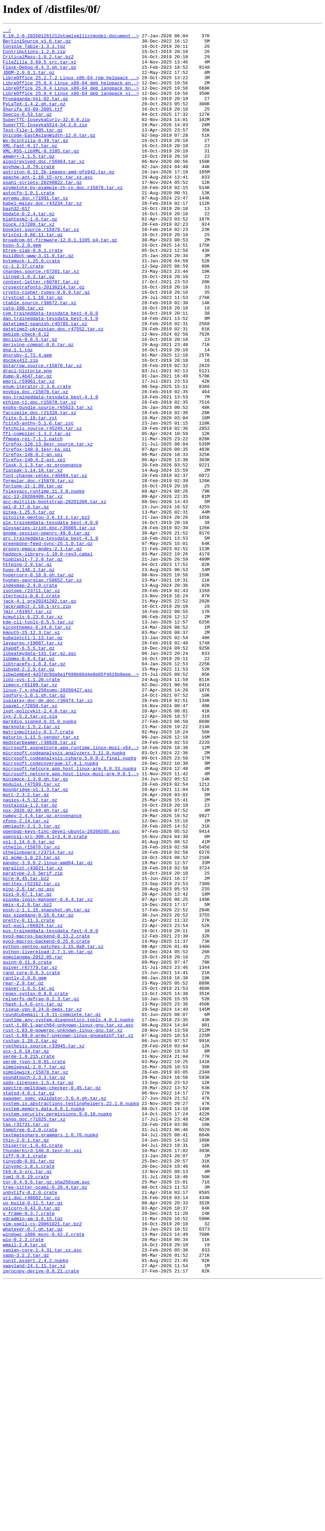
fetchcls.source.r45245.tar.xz (42, 509)
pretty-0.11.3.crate (28, 1099)
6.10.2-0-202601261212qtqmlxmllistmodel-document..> (71, 38)
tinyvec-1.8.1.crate (28, 1394)
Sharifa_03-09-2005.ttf (33, 125)
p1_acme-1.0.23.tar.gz (31, 1024)
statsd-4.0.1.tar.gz (28, 1306)
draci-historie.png (27, 439)
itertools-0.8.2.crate (31, 710)
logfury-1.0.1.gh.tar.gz (34, 829)
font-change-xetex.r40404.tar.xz (45, 565)
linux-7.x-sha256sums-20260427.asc (48, 823)
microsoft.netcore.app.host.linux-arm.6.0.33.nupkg (69, 917)
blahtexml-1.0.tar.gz (30, 257)
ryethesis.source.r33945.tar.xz (43, 1250)
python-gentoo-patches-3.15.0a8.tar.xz (53, 1130)
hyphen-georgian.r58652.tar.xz (42, 691)
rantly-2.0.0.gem (24, 1168)
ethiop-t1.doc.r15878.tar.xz (39, 477)
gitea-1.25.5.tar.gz (28, 609)
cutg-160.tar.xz (23, 364)
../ (7, 31)
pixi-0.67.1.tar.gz (27, 1068)
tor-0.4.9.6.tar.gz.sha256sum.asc (46, 1413)
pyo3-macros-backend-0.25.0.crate (46, 1124)
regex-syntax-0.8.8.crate (35, 1187)
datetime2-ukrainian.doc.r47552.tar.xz (53, 389)
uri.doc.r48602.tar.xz (31, 1432)
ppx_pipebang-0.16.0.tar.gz (38, 1093)
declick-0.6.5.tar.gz (30, 402)
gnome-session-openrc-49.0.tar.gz (46, 634)
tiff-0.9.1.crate (24, 1382)
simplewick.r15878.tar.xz (35, 1281)
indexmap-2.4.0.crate (30, 697)
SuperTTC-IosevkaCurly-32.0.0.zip (46, 138)
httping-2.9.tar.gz (27, 672)
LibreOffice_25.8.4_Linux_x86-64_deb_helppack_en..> (71, 94)
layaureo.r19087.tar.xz (33, 766)
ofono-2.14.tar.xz (26, 980)
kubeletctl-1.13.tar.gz (33, 760)
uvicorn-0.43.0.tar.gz (31, 1444)
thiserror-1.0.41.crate (33, 1369)
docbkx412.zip (20, 427)
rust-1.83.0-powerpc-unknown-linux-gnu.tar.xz (63, 1231)
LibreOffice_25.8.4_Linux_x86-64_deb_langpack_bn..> (71, 100)
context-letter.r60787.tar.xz (41, 333)
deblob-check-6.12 (26, 396)
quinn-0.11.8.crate (27, 1149)
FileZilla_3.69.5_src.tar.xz (39, 69)
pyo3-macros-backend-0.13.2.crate (46, 1118)
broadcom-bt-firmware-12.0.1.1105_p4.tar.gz (60, 282)
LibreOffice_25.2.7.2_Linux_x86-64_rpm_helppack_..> (71, 88)
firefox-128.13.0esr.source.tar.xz (48, 527)
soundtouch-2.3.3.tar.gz (34, 1287)
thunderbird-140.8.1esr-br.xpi (42, 1375)
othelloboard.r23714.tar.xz (38, 1017)
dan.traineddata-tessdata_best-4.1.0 (50, 377)
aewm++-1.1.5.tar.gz (28, 182)
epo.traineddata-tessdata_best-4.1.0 (50, 471)
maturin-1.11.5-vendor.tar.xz (41, 879)
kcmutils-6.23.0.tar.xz (33, 735)
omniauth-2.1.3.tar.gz (31, 986)
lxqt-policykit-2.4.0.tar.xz (39, 848)
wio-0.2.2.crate (23, 1482)
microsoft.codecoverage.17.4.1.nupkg (50, 911)
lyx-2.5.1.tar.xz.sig (30, 854)
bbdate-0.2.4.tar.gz (28, 251)
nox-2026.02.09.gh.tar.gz (35, 967)
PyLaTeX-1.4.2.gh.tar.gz (34, 119)
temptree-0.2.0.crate (30, 1350)
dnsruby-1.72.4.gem (27, 421)
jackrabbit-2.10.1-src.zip (37, 722)
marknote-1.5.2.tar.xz (31, 867)
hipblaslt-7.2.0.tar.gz (33, 666)
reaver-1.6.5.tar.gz (28, 1181)
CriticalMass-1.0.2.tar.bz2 (38, 63)
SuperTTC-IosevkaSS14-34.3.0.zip (45, 144)
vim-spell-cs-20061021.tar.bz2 (42, 1463)
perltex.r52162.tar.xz (31, 1055)
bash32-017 (16, 245)
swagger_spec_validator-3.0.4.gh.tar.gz (54, 1312)
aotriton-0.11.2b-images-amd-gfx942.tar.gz (59, 201)
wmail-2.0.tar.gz (24, 1488)
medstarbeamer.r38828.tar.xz (39, 885)
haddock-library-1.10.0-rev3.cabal (48, 659)
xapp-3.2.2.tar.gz (26, 1501)
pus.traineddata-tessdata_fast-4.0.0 (50, 1111)
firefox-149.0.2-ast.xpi (34, 546)
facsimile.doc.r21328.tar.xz (39, 490)
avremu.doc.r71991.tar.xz (35, 232)
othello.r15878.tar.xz (31, 1011)
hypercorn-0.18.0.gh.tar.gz (38, 684)
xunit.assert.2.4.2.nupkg (35, 1507)
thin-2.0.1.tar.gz (26, 1363)
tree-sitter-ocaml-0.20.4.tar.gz (45, 1419)
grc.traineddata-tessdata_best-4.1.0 (50, 640)
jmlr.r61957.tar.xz (27, 728)
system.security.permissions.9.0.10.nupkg (57, 1331)
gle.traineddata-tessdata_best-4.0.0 (50, 622)
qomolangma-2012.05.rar (33, 1143)
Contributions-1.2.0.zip (34, 56)
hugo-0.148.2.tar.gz (28, 678)
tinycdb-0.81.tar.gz (28, 1388)
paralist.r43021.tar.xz (33, 1036)
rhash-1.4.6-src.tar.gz (33, 1199)
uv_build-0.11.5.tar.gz (33, 1438)
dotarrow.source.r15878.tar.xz (42, 433)
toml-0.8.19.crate (26, 1407)
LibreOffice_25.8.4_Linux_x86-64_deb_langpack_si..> (71, 107)
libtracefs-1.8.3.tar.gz (34, 791)
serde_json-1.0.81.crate (34, 1268)
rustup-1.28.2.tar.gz (30, 1243)
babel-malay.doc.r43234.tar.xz (42, 239)
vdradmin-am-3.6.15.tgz (33, 1457)
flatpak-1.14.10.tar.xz (33, 559)
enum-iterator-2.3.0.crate (37, 458)
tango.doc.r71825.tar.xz (34, 1338)
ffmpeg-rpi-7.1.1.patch (33, 521)
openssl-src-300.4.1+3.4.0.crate (45, 998)
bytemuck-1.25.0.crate (31, 308)
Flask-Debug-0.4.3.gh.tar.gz (39, 75)
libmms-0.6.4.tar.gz (28, 785)
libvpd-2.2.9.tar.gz (28, 797)
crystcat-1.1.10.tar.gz (33, 352)
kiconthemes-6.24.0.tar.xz (37, 747)
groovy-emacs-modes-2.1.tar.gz (42, 653)
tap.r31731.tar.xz (26, 1344)
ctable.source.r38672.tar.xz (39, 358)
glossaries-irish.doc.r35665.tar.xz (49, 628)
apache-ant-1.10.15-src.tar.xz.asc (48, 207)
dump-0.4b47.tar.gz (27, 446)
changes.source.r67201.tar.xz (41, 320)
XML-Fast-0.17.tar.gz (30, 169)
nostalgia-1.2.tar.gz (30, 961)
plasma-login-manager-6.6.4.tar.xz (48, 1074)
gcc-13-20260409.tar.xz (33, 590)
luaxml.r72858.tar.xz (30, 841)
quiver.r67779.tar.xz (30, 1155)
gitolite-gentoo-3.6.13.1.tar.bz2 (46, 615)
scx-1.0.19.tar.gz (26, 1256)
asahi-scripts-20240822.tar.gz (42, 213)
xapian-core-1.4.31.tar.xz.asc (42, 1495)
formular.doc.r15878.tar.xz (38, 571)
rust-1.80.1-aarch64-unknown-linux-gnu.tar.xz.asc (68, 1225)
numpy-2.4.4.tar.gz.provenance (42, 973)
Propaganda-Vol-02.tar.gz (35, 113)
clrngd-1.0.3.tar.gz (28, 326)
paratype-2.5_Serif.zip (33, 1042)
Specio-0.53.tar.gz (27, 132)
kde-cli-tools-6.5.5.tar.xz (38, 741)
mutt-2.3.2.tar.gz (26, 948)
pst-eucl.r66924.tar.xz (33, 1105)
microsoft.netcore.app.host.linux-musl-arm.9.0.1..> (71, 923)
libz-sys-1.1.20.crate (31, 810)
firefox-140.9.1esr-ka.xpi (37, 534)
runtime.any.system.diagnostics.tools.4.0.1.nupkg (68, 1218)
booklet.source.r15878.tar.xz (41, 270)
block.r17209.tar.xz (28, 264)
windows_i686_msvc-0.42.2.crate (43, 1476)
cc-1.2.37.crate (23, 314)
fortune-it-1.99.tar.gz (33, 578)
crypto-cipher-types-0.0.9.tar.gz (46, 345)
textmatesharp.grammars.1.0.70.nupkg (50, 1356)
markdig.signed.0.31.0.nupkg (39, 860)
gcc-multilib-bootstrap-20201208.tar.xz (54, 596)
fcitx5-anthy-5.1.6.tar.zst (38, 502)
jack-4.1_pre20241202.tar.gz (39, 716)
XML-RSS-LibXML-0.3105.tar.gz (41, 176)
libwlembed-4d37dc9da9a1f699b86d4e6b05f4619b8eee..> (71, 804)
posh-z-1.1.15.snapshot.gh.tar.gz (46, 1086)
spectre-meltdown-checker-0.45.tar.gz (52, 1300)
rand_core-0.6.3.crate (31, 1162)
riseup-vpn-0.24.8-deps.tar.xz (42, 1206)
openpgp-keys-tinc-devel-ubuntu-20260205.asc (61, 992)
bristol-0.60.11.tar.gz (33, 276)
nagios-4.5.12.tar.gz (30, 954)
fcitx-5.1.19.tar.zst (30, 496)
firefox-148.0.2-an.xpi (33, 540)
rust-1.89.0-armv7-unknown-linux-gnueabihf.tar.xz (68, 1237)
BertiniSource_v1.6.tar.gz (37, 44)
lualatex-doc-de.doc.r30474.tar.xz (48, 835)
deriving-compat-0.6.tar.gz (38, 408)
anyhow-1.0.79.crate (28, 195)
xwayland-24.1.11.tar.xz (34, 1513)
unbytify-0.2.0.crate (30, 1425)
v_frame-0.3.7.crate (28, 1451)
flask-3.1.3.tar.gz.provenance (42, 553)
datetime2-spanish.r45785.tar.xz (45, 383)
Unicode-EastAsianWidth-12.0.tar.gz (49, 157)
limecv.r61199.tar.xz (30, 816)
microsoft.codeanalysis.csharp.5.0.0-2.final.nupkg (69, 904)
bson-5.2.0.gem (22, 289)
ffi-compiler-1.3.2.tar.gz (37, 515)
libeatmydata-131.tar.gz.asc (39, 779)
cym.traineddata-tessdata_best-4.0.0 (50, 370)
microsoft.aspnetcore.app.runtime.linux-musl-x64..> (71, 892)
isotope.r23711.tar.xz (31, 703)
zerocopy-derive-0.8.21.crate (41, 1520)
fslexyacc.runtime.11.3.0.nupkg (43, 584)
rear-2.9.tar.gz (23, 1174)
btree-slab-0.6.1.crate (33, 295)
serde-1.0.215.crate (28, 1262)
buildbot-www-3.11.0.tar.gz (38, 301)
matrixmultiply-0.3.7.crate (38, 873)
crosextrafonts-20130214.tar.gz (43, 339)
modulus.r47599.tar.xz (31, 936)
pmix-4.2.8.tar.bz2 (27, 1080)
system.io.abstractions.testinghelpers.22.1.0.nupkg (71, 1319)
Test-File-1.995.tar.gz (33, 151)
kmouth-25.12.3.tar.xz (31, 753)
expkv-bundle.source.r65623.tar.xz (48, 483)
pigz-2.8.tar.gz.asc (28, 1061)
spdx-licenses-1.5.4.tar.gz (38, 1294)
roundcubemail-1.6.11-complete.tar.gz (52, 1212)
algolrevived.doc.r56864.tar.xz (43, 188)
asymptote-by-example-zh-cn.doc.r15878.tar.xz (63, 220)
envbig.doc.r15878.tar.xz (35, 465)
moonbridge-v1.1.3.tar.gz (35, 942)
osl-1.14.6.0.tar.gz (28, 1005)
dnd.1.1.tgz (18, 414)
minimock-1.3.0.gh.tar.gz (35, 929)
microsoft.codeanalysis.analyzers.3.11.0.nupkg (64, 898)
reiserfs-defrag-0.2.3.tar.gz (41, 1193)
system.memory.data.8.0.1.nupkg (43, 1325)
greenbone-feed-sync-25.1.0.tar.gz (48, 647)
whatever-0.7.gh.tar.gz (33, 1469)
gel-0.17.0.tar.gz (26, 603)
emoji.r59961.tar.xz (28, 452)
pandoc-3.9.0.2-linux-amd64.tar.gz (48, 1030)
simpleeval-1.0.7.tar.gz (34, 1275)
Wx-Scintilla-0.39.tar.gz (35, 163)
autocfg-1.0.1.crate (28, 226)
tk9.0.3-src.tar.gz (27, 1400)
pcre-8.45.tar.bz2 (26, 1049)
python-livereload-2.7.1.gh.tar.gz (48, 1137)
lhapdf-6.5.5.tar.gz (28, 772)
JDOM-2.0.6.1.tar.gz (28, 82)
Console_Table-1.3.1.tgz (34, 50)
